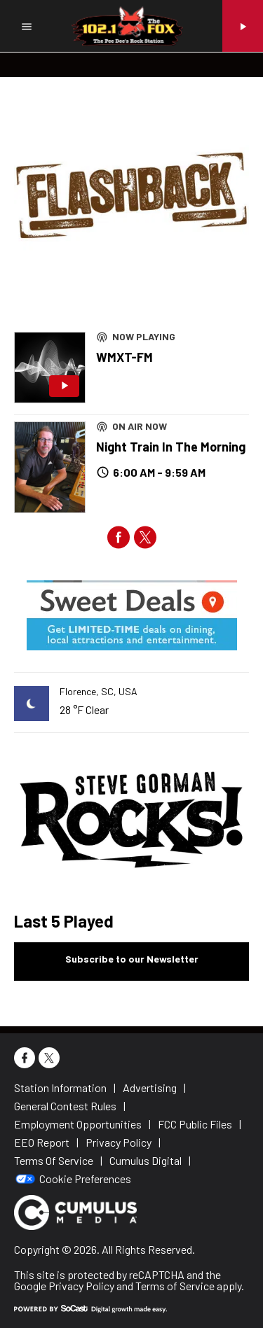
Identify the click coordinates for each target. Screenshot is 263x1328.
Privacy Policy (81, 1285)
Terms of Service (175, 1285)
